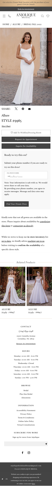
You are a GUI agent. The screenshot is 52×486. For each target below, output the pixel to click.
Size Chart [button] (6, 126)
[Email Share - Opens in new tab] (29, 109)
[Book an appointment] (26, 9)
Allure (16, 24)
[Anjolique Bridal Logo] (26, 15)
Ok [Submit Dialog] (7, 479)
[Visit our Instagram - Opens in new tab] (29, 453)
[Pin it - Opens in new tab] (23, 108)
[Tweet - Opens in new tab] (16, 108)
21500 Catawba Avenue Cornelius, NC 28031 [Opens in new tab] (26, 337)
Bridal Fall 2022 (32, 24)
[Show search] (42, 15)
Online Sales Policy (26, 421)
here (33, 484)
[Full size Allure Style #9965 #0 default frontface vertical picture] (26, 67)
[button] (4, 15)
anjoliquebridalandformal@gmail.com (26, 466)
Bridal (26, 391)
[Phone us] (9, 15)
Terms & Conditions (26, 418)
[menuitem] (4, 15)
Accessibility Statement (26, 411)
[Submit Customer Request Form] (17, 204)
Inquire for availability (26, 146)
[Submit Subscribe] (46, 444)
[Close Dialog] (2, 479)
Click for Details (28, 4)
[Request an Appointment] (26, 343)
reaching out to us (36, 241)
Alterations (25, 398)
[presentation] (12, 286)
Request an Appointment (26, 139)
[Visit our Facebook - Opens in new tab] (22, 453)
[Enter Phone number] (24, 176)
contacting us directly (23, 226)
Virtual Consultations (26, 425)
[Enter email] (26, 444)
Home (6, 24)
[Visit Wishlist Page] (48, 15)
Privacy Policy (26, 414)
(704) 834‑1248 (26, 331)
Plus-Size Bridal (26, 394)
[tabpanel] (26, 67)
